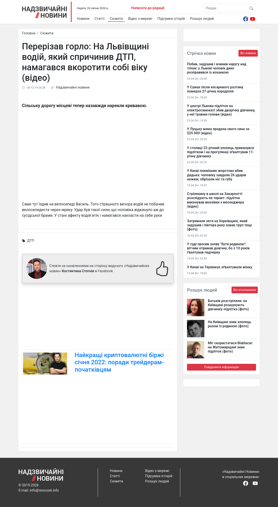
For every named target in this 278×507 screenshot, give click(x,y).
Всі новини (248, 53)
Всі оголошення (244, 290)
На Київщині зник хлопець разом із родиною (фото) (229, 324)
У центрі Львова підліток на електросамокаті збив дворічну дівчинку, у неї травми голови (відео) (221, 110)
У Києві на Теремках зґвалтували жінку (219, 267)
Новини (83, 19)
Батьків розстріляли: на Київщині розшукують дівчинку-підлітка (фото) (228, 305)
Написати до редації (147, 8)
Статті (99, 19)
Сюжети (116, 19)
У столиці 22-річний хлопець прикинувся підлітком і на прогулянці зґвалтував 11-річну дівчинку (220, 152)
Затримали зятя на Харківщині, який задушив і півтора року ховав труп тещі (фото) (219, 225)
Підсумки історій (171, 19)
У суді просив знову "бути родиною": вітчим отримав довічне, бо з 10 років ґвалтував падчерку (218, 248)
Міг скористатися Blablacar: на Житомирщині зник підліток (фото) (230, 347)
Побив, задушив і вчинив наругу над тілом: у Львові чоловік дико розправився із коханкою (216, 68)
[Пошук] (225, 8)
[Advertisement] (98, 317)
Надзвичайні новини (72, 87)
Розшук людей (202, 19)
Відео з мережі (140, 19)
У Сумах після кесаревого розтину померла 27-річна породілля (215, 89)
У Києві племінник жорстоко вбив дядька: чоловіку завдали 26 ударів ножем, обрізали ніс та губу (216, 175)
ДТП (30, 240)
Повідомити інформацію (221, 367)
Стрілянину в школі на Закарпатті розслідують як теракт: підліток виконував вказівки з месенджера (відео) (215, 200)
